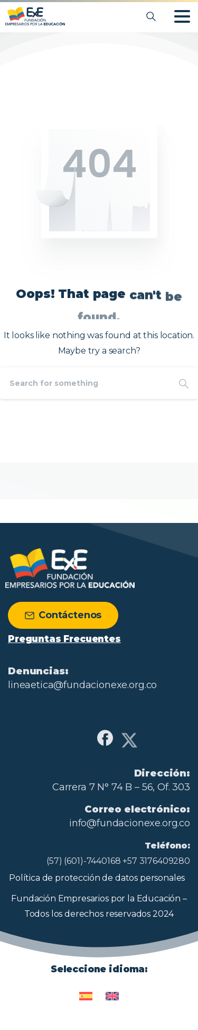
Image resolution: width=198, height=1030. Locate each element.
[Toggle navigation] (182, 16)
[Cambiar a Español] (86, 991)
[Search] (84, 383)
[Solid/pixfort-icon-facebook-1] (105, 742)
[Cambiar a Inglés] (112, 991)
